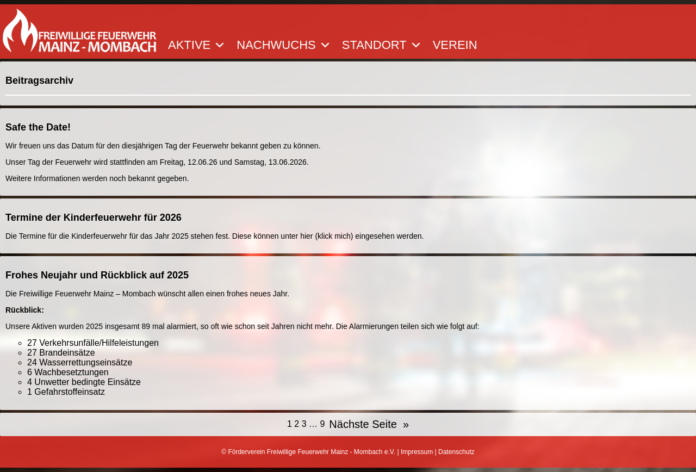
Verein (455, 45)
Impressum (417, 452)
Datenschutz (456, 452)
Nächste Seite (369, 424)
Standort (382, 45)
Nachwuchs (284, 45)
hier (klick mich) (326, 236)
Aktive (197, 45)
